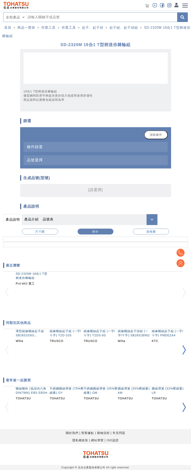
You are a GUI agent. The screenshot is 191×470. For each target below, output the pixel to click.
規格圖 (151, 231)
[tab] (95, 147)
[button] (184, 350)
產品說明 (13, 219)
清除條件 (156, 134)
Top (180, 263)
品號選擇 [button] (35, 160)
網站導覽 (97, 440)
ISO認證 (113, 440)
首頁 (7, 27)
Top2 (180, 253)
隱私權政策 (80, 440)
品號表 (48, 219)
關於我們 (72, 433)
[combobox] (101, 17)
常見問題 (119, 433)
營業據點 (87, 433)
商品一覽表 (26, 27)
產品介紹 (31, 219)
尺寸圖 (40, 231)
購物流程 (103, 433)
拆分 (95, 231)
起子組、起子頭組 (123, 27)
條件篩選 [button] (35, 147)
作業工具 (48, 27)
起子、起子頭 (92, 27)
